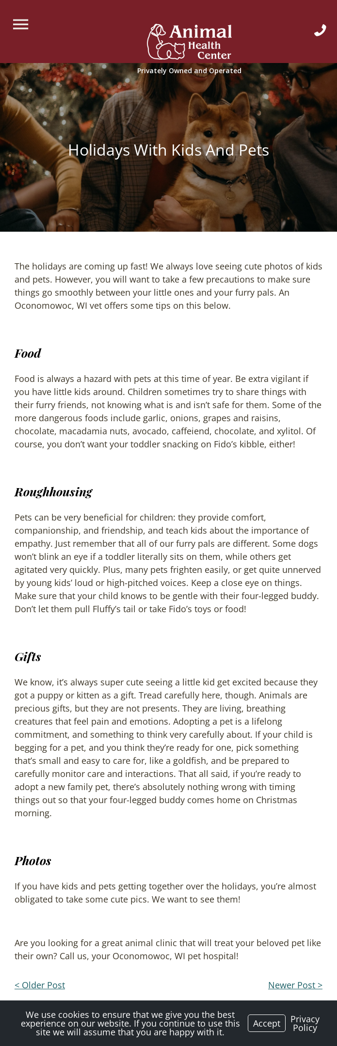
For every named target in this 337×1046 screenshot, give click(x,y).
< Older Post (40, 985)
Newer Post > (295, 985)
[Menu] (22, 24)
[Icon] (320, 30)
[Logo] (189, 43)
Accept (266, 1023)
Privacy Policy (305, 1023)
